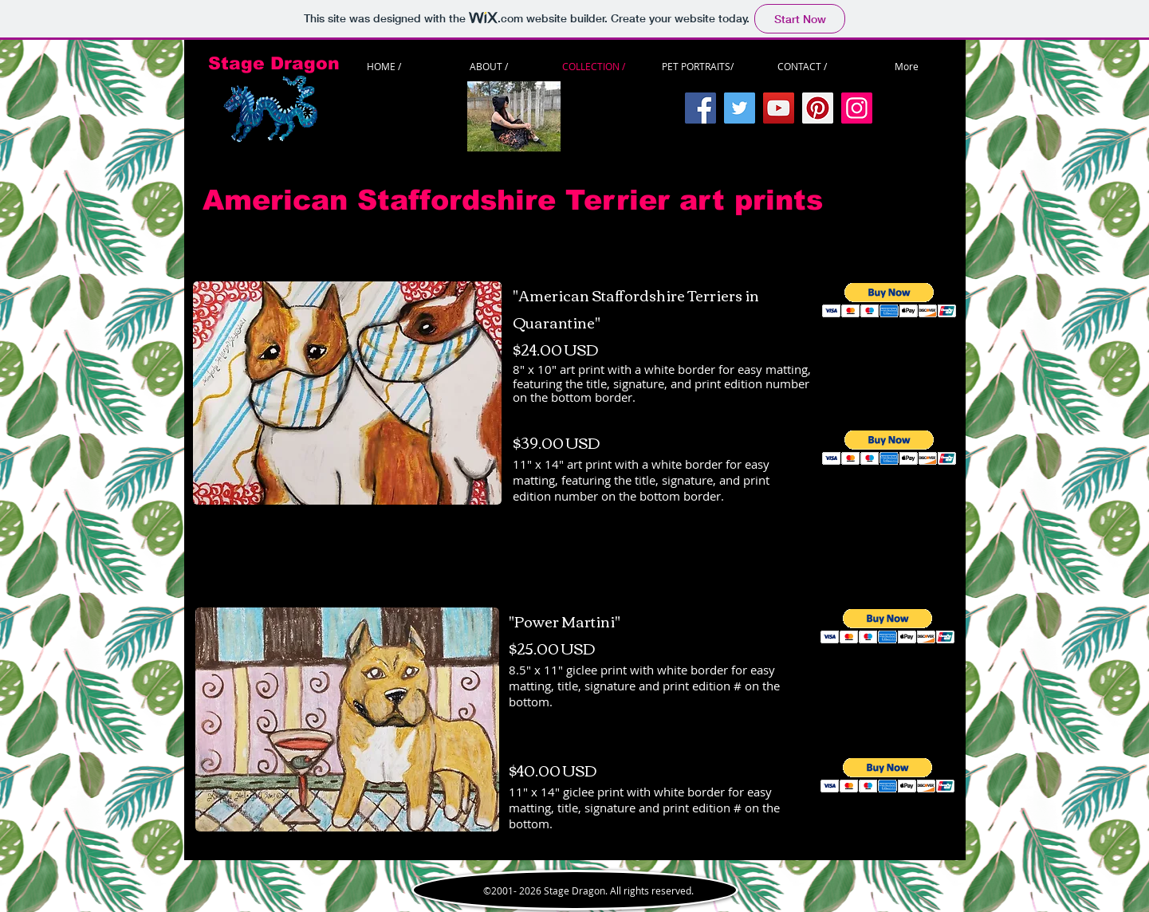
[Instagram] (856, 108)
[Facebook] (700, 108)
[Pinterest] (817, 108)
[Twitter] (739, 108)
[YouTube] (778, 108)
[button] (889, 300)
